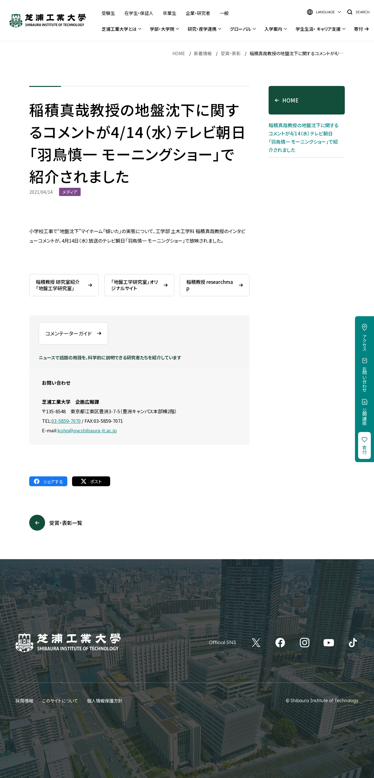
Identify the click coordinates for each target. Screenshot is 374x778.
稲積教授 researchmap (209, 284)
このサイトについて (60, 700)
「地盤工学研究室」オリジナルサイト (134, 284)
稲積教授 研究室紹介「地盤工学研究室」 (58, 284)
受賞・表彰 (231, 53)
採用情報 (24, 700)
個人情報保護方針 (105, 700)
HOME (178, 53)
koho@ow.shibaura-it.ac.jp (87, 430)
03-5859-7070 (66, 420)
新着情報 (203, 53)
